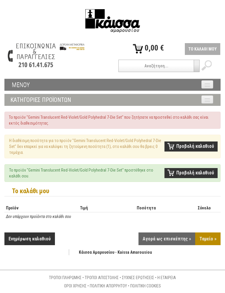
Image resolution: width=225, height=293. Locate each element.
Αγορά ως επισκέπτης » (167, 239)
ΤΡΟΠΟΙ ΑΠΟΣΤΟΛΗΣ (102, 277)
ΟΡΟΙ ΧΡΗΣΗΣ (75, 286)
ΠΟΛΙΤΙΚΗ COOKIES (145, 286)
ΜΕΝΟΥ (21, 84)
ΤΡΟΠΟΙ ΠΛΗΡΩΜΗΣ (65, 277)
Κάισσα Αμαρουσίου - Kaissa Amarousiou (115, 252)
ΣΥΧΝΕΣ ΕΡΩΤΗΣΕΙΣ (138, 277)
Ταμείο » (207, 239)
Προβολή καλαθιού (195, 146)
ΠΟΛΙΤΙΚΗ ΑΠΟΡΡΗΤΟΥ (108, 286)
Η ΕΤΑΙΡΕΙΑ (166, 277)
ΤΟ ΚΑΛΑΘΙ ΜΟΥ (202, 49)
